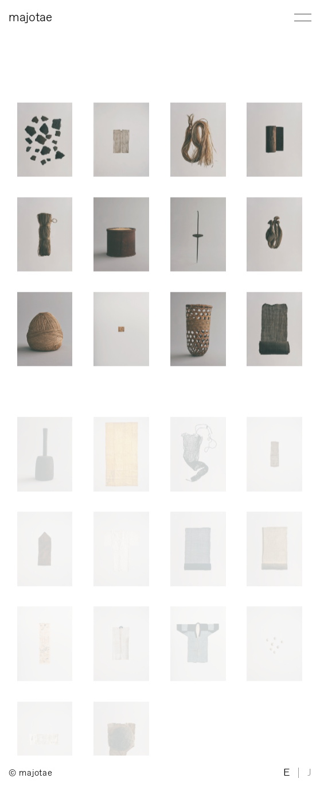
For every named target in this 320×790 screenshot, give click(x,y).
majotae (30, 17)
